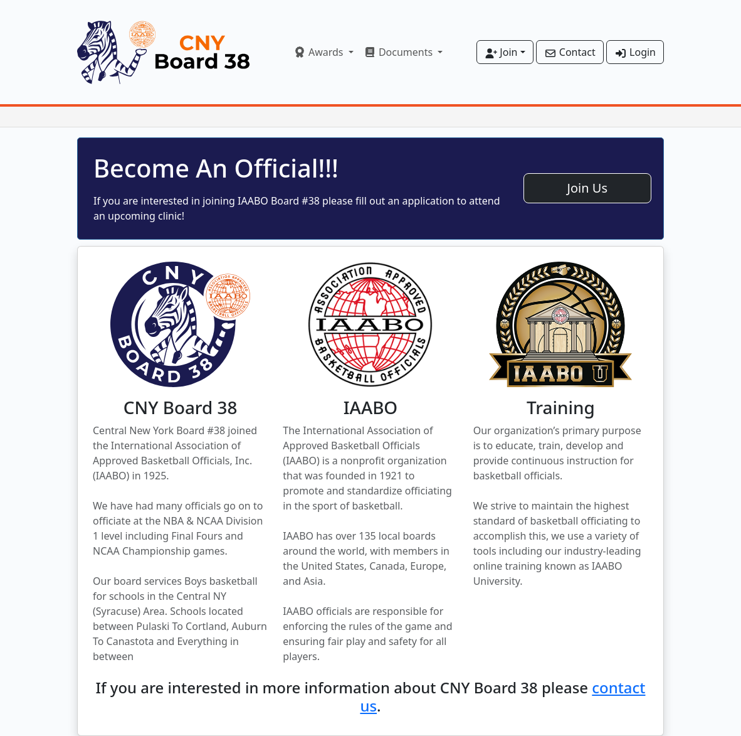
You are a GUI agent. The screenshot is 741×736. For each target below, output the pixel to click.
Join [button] (501, 52)
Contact (570, 52)
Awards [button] (319, 52)
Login (635, 52)
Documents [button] (400, 52)
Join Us (587, 187)
